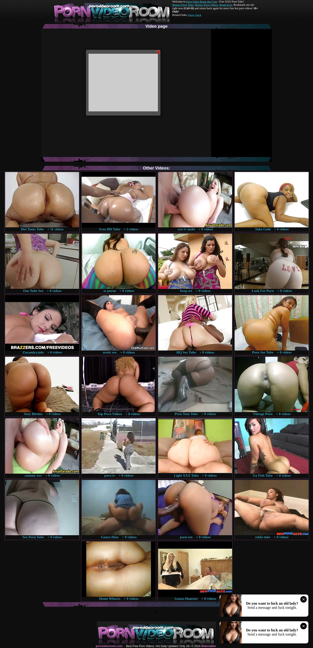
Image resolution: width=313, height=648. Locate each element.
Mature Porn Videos (206, 4)
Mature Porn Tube (182, 4)
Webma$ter (208, 646)
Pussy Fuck (194, 15)
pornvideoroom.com (109, 646)
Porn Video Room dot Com (201, 1)
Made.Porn (225, 4)
